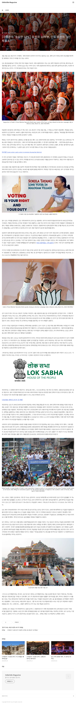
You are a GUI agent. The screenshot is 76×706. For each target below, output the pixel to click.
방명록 (7, 10)
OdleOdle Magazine (9, 2)
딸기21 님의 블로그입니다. (12, 677)
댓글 (3, 666)
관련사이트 (5, 696)
